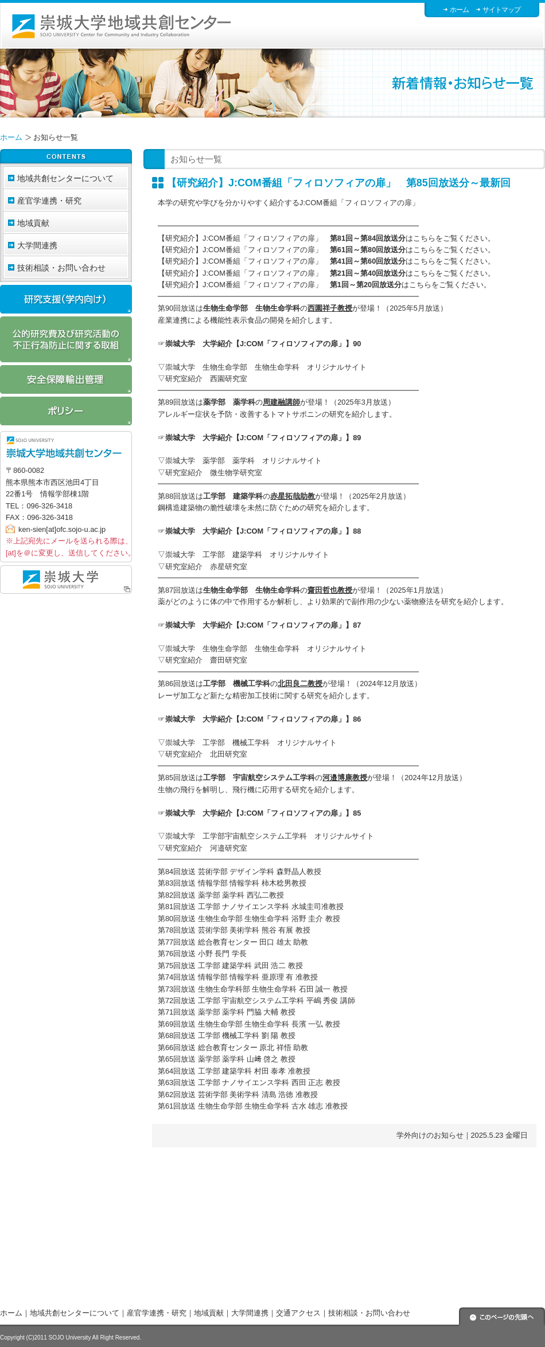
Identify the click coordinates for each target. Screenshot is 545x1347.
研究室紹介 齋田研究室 (206, 660)
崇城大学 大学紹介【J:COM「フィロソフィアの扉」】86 (263, 719)
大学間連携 (249, 1313)
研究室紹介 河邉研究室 (206, 848)
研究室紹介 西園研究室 (206, 378)
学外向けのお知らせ (430, 1135)
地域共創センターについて (74, 1313)
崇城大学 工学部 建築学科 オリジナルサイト (247, 554)
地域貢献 (209, 1313)
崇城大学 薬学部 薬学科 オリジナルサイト (243, 460)
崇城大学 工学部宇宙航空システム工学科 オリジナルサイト (269, 836)
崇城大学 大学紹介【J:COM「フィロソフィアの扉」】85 (263, 813)
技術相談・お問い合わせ (61, 267)
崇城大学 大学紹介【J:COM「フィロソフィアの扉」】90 (263, 343)
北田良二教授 (300, 683)
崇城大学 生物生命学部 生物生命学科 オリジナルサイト (266, 367)
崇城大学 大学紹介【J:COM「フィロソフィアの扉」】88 (263, 531)
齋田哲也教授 (329, 590)
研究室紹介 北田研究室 (206, 754)
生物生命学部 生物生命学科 (251, 308)
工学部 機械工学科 (236, 683)
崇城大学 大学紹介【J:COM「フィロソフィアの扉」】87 (263, 625)
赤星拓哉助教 (292, 496)
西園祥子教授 (329, 308)
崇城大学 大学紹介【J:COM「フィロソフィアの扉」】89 (263, 437)
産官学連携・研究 (156, 1313)
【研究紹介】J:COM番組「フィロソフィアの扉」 (282, 238)
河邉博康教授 (344, 777)
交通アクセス (298, 1313)
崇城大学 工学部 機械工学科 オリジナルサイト (251, 742)
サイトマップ (501, 10)
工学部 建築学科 (233, 496)
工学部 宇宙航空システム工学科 (259, 777)
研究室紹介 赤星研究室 (206, 566)
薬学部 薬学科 (229, 402)
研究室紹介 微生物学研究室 (213, 472)
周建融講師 (281, 402)
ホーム (459, 10)
